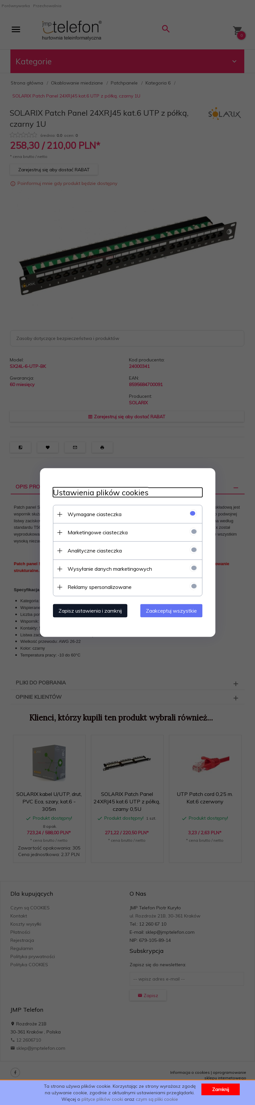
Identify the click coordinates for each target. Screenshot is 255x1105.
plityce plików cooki (102, 1099)
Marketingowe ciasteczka (98, 532)
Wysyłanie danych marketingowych (110, 569)
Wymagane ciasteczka (94, 514)
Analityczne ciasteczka (95, 550)
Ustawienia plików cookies (100, 492)
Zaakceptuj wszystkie (171, 610)
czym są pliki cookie (157, 1099)
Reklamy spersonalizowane (100, 587)
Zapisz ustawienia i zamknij (90, 610)
